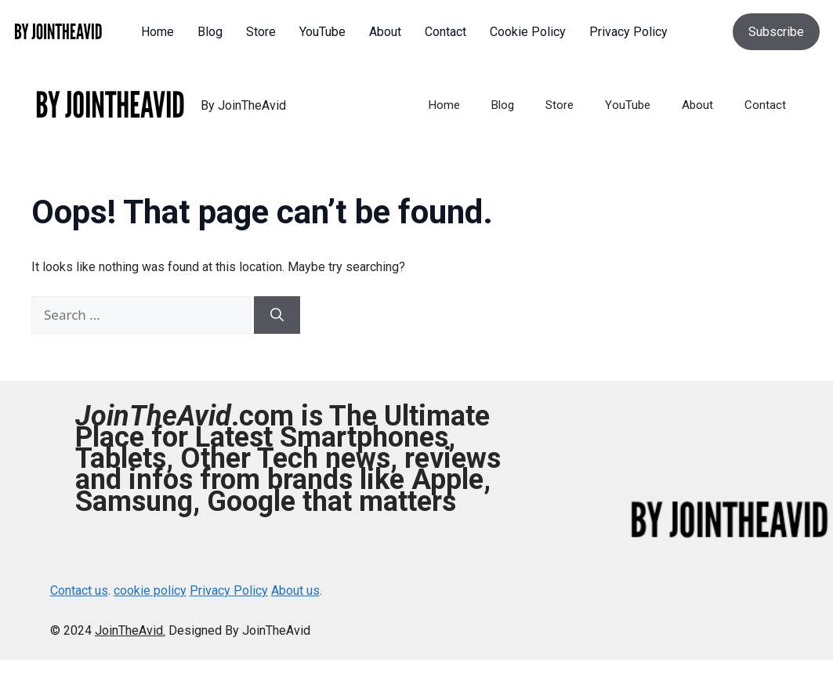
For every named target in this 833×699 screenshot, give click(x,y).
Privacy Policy (229, 590)
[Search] (277, 315)
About (697, 105)
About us (295, 590)
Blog (502, 105)
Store (559, 105)
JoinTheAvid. (130, 630)
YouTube (627, 105)
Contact (765, 105)
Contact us (79, 590)
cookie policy (150, 590)
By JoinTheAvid (243, 105)
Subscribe (776, 31)
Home (444, 105)
